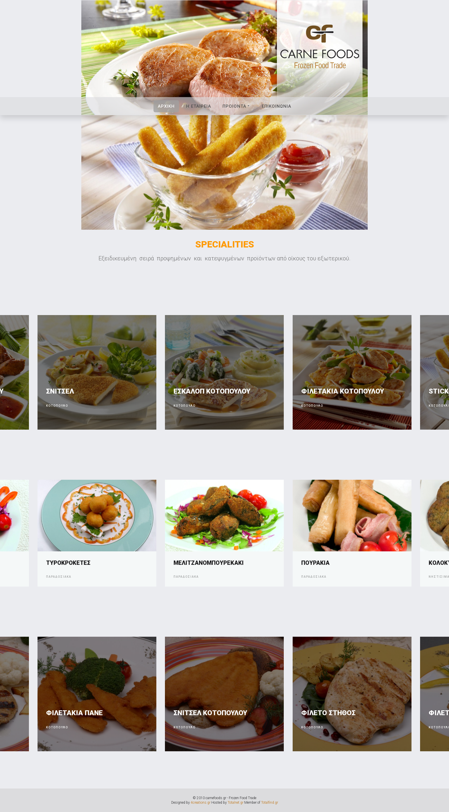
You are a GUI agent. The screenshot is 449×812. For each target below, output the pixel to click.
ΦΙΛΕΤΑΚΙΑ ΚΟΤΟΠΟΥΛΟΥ (342, 391)
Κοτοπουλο (57, 405)
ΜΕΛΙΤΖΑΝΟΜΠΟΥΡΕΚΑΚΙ (209, 562)
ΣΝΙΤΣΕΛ (60, 391)
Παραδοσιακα (58, 576)
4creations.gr (200, 803)
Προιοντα (236, 106)
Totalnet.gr (235, 803)
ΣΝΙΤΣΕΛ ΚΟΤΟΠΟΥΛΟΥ (210, 713)
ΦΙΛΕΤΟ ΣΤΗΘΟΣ (328, 713)
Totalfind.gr (269, 803)
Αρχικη (166, 106)
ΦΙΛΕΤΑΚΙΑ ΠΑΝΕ (74, 713)
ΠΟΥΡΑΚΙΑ (315, 562)
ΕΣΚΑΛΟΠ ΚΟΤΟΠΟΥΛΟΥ (212, 391)
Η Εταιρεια (198, 106)
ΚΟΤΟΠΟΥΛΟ (57, 727)
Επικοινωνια (276, 106)
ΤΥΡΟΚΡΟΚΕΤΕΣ (68, 562)
